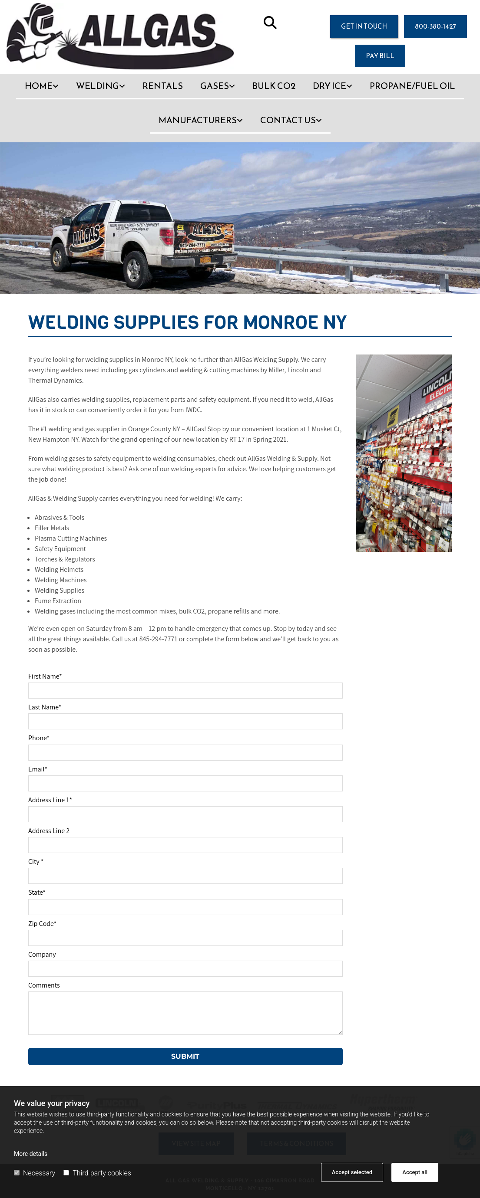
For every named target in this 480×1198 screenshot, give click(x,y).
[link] (41, 91)
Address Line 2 (49, 831)
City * (35, 861)
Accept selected (352, 1172)
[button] (364, 26)
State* (37, 892)
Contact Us (288, 120)
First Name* (45, 676)
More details (30, 1153)
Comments (44, 985)
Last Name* (44, 707)
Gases (214, 85)
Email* (37, 769)
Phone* (39, 738)
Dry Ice (329, 85)
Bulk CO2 (273, 85)
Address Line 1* (50, 800)
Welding (97, 85)
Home (39, 85)
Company (42, 954)
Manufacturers (198, 120)
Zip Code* (42, 923)
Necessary (34, 1173)
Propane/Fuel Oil (412, 85)
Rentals (162, 85)
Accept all (414, 1172)
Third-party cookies (97, 1173)
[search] (270, 22)
